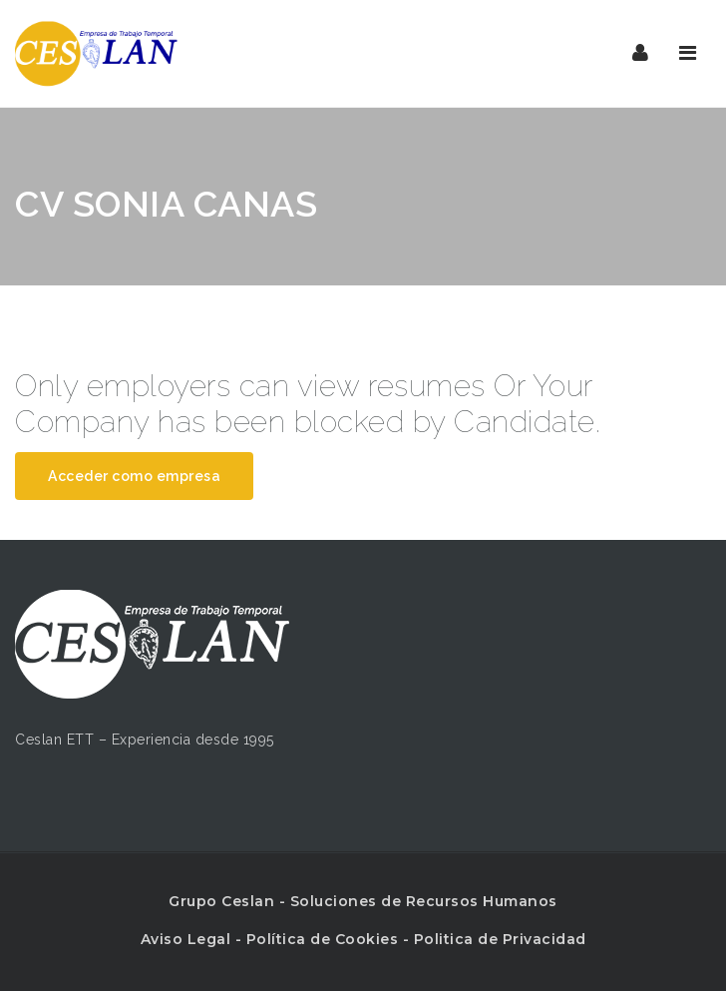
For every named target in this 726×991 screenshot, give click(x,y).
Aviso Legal (186, 939)
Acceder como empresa (134, 476)
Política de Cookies (322, 939)
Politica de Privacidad (500, 939)
